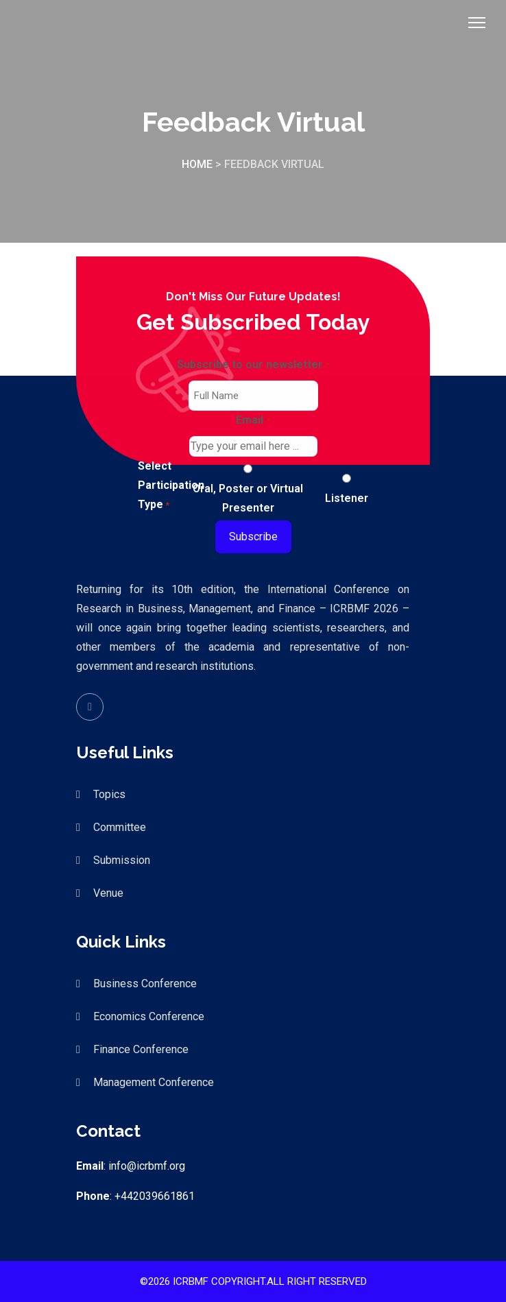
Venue (108, 893)
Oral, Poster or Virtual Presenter (248, 498)
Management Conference (153, 1082)
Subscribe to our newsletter (253, 366)
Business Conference (145, 983)
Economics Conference (148, 1016)
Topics (109, 794)
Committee (119, 827)
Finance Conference (141, 1049)
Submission (121, 860)
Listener (346, 498)
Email (252, 421)
